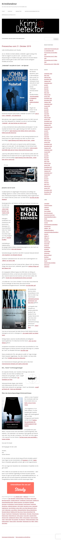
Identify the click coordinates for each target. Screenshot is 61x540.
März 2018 (46, 161)
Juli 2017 (46, 176)
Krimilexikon (47, 247)
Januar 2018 (47, 165)
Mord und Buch (48, 255)
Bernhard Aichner (6, 500)
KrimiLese (46, 245)
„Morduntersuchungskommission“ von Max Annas (33, 300)
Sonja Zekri (26, 515)
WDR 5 (36, 521)
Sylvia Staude (26, 517)
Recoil (45, 261)
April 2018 (46, 159)
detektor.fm (36, 500)
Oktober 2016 (47, 194)
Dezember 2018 (48, 144)
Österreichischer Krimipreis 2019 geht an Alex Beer (15, 364)
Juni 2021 (46, 87)
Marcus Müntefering (32, 510)
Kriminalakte (47, 251)
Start (3, 11)
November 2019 (48, 123)
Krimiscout (46, 253)
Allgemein (25, 496)
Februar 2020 (47, 117)
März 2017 (46, 184)
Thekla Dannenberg (31, 519)
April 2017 (46, 182)
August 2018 (47, 152)
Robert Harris (5, 515)
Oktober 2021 (47, 81)
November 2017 (48, 169)
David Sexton (29, 500)
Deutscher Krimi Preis (49, 215)
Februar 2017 (47, 186)
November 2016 (48, 192)
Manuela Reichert (22, 510)
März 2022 (46, 75)
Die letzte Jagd (24, 350)
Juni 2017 (46, 178)
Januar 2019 (47, 142)
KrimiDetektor (9, 3)
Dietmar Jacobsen (18, 502)
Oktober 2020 (47, 102)
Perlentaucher (15, 514)
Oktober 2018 (47, 148)
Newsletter (18, 11)
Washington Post (27, 521)
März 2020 (46, 115)
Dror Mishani (26, 502)
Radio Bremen (23, 514)
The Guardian (15, 519)
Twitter (35, 460)
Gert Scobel (20, 506)
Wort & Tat (46, 264)
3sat (9, 498)
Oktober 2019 (47, 125)
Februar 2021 (47, 94)
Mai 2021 (46, 89)
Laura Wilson (14, 510)
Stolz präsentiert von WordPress (23, 537)
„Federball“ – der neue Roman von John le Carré (14, 123)
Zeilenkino (46, 266)
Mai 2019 (46, 134)
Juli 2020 (46, 108)
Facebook (25, 460)
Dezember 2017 (48, 167)
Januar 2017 (47, 188)
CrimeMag (46, 209)
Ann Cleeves (27, 498)
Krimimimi (46, 249)
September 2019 (48, 127)
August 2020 (47, 106)
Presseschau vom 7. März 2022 (51, 64)
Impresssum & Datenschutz (8, 15)
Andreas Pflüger (20, 498)
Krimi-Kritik (46, 243)
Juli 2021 (46, 85)
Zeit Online (4, 523)
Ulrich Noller (19, 521)
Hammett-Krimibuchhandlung (51, 232)
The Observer (22, 519)
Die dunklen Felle (48, 220)
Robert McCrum (12, 515)
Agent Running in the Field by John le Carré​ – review (21, 140)
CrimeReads (23, 500)
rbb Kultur (29, 514)
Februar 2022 (47, 77)
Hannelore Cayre (28, 506)
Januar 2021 (47, 96)
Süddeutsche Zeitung (14, 517)
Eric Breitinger (10, 504)
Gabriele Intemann (12, 506)
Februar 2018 (47, 163)
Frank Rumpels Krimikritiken (51, 224)
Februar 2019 (47, 140)
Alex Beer (13, 498)
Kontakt (10, 11)
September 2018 (48, 150)
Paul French (9, 514)
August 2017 (47, 175)
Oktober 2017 (47, 171)
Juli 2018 (46, 154)
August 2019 (47, 129)
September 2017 (48, 173)
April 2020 (46, 113)
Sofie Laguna (20, 515)
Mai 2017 (46, 180)
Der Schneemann (48, 213)
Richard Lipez (35, 514)
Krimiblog (46, 240)
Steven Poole (5, 517)
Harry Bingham (12, 508)
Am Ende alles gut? (31, 285)
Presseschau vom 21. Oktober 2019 (16, 46)
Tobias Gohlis (12, 521)
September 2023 (48, 73)
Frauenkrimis (47, 226)
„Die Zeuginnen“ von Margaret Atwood (12, 255)
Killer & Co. (46, 238)
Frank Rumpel (26, 504)
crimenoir (46, 207)
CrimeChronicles (48, 205)
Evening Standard (18, 504)
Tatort (3, 519)
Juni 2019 (46, 133)
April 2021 (46, 90)
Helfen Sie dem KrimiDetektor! (32, 11)
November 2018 (48, 146)
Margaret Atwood (6, 512)
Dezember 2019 (48, 121)
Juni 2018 (46, 155)
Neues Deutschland (28, 512)
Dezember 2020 (48, 98)
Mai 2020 (46, 112)
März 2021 (46, 92)
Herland (46, 234)
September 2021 (48, 83)
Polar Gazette (47, 259)
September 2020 (48, 104)
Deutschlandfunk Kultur (7, 502)
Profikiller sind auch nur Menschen (16, 358)
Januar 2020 (47, 119)
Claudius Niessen (15, 500)
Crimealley (46, 203)
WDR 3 (32, 521)
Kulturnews (8, 510)
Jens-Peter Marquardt (27, 508)
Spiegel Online (32, 515)
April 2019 (46, 136)
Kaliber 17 (46, 236)
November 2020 (48, 100)
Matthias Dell (14, 512)
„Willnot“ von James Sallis (8, 260)
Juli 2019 (46, 131)
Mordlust (46, 257)
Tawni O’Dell (8, 519)
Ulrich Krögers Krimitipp (49, 262)
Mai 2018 (46, 157)
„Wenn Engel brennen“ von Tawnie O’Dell (5, 211)
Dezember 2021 (48, 79)
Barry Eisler (33, 498)
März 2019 (46, 138)
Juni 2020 (46, 110)
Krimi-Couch (47, 241)
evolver (46, 222)
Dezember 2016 (48, 190)
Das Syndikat (47, 211)
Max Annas (20, 512)
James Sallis (19, 508)
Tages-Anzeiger (34, 517)
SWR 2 (21, 517)
